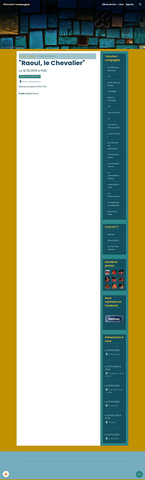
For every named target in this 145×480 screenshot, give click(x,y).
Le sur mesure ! (113, 135)
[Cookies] (6, 474)
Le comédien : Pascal (113, 165)
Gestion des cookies (72, 476)
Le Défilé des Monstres (113, 69)
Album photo (113, 241)
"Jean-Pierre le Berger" (112, 362)
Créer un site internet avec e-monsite (72, 465)
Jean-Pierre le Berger (114, 84)
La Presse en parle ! (113, 156)
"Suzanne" (110, 382)
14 (108, 119)
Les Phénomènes (113, 195)
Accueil (22, 56)
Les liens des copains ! (113, 248)
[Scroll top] (139, 474)
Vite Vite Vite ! (114, 113)
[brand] (16, 4)
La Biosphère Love (113, 186)
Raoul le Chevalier (111, 99)
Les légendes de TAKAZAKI (113, 204)
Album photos (109, 4)
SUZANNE (111, 91)
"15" (109, 106)
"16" (109, 76)
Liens (121, 4)
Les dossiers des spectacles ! (113, 146)
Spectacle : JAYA (112, 213)
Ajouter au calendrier (30, 76)
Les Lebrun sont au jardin (113, 126)
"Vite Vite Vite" (112, 347)
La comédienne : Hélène (113, 176)
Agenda (130, 4)
